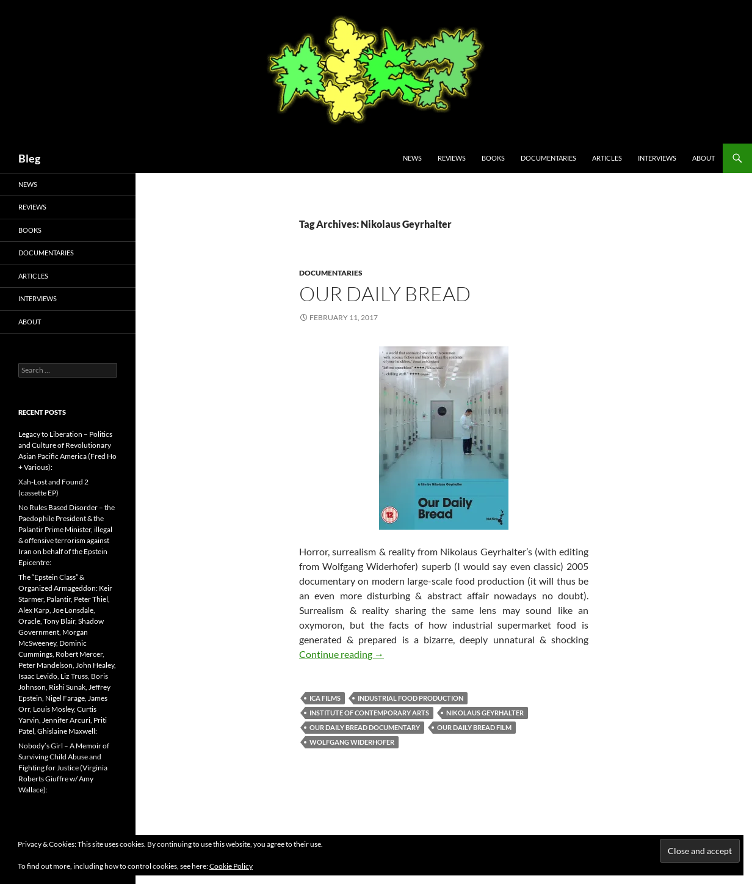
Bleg (29, 158)
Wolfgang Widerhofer (351, 742)
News (412, 158)
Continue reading (341, 654)
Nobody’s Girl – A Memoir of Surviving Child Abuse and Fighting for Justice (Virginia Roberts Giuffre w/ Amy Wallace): (63, 767)
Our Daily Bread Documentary (364, 727)
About (703, 158)
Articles (607, 158)
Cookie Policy (231, 866)
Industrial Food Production (410, 698)
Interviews (657, 158)
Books (493, 158)
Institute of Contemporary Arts (369, 713)
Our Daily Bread (385, 293)
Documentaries (548, 158)
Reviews (452, 158)
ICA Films (325, 698)
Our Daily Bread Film (474, 727)
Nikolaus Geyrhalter (485, 713)
